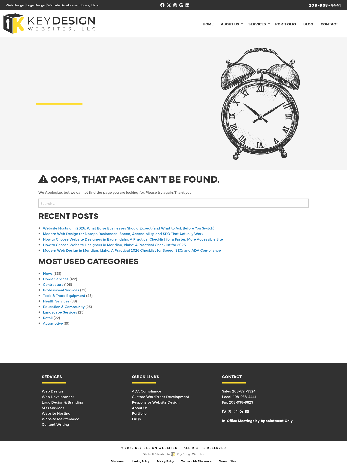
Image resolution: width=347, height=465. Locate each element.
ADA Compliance (146, 390)
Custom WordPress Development (160, 396)
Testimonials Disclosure (196, 461)
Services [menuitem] (257, 23)
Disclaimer (118, 461)
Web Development (58, 396)
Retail (48, 317)
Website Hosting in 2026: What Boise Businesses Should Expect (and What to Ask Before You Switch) (128, 227)
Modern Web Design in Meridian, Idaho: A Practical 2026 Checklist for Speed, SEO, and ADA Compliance (132, 250)
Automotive (53, 323)
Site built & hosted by (173, 454)
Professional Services (61, 289)
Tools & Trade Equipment (64, 295)
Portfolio (139, 413)
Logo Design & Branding (62, 402)
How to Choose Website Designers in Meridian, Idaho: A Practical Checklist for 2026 (114, 244)
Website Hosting (56, 413)
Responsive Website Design (156, 402)
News (48, 273)
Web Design (52, 390)
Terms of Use (227, 461)
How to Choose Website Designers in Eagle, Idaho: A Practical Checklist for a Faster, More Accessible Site (133, 239)
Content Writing (55, 424)
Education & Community (64, 306)
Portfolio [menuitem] (285, 23)
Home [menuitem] (208, 23)
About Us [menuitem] (230, 23)
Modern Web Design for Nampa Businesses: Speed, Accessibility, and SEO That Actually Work (123, 233)
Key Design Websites (156, 448)
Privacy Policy (165, 461)
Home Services (56, 278)
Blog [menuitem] (308, 23)
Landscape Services (60, 311)
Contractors (53, 284)
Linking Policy (140, 461)
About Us (140, 407)
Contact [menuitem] (329, 23)
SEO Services (53, 407)
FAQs (136, 418)
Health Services (56, 300)
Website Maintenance (60, 418)
